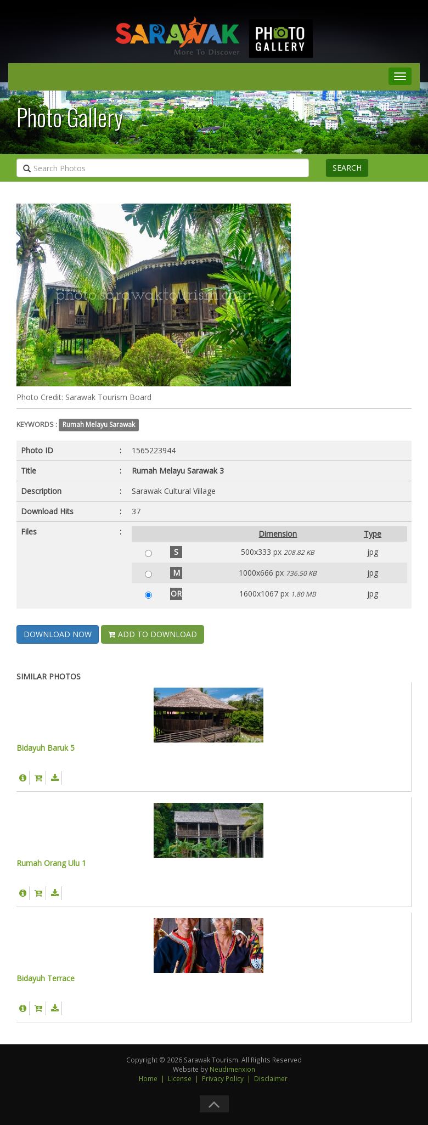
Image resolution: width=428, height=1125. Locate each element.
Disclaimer (271, 1078)
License (180, 1078)
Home (148, 1078)
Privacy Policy (223, 1078)
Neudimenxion (232, 1069)
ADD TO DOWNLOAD (152, 634)
